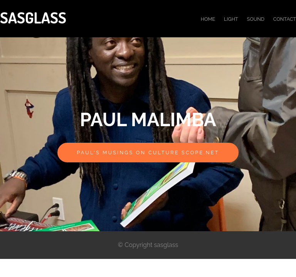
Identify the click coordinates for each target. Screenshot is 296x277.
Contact (284, 19)
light (231, 19)
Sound (255, 19)
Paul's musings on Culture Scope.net (148, 152)
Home (208, 19)
